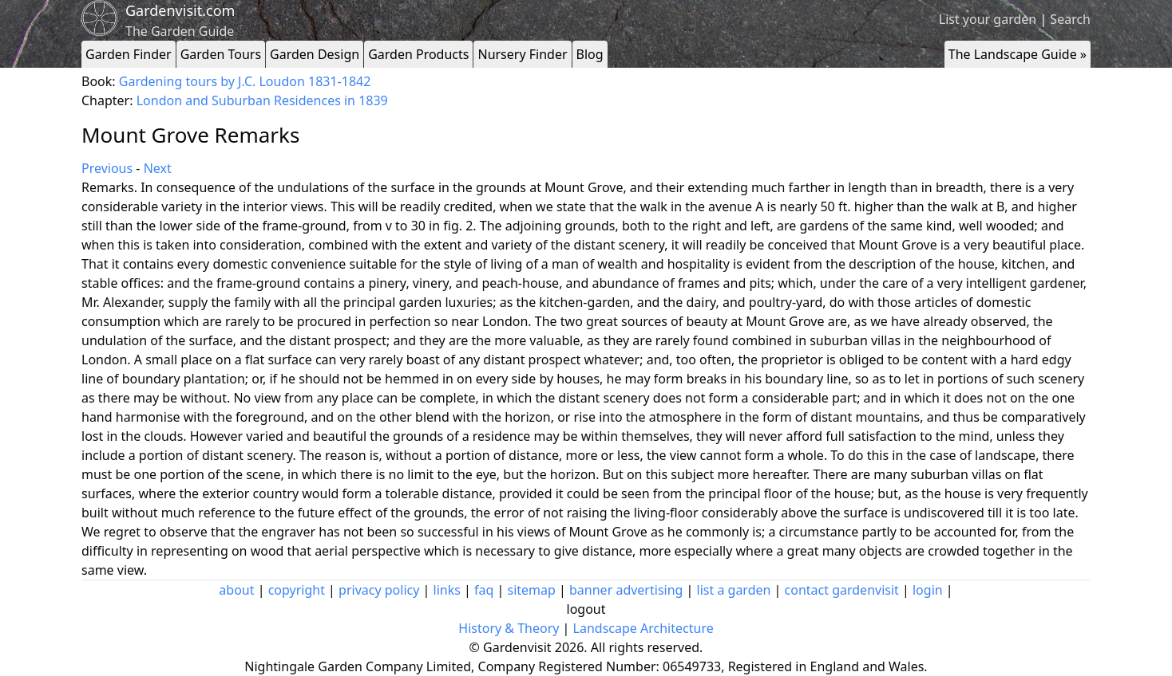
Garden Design (314, 54)
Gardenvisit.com (180, 10)
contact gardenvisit (842, 590)
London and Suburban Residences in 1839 (262, 100)
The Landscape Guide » (1017, 54)
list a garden (734, 590)
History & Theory (508, 628)
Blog (590, 54)
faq (483, 590)
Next (158, 168)
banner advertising (626, 590)
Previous (107, 168)
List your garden (987, 19)
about (236, 590)
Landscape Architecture (643, 628)
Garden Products (418, 54)
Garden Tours (220, 54)
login (928, 590)
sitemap (532, 590)
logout (586, 609)
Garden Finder (128, 54)
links (447, 590)
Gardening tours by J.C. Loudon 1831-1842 (245, 81)
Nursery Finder (522, 54)
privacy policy (379, 590)
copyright (296, 590)
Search (1070, 19)
